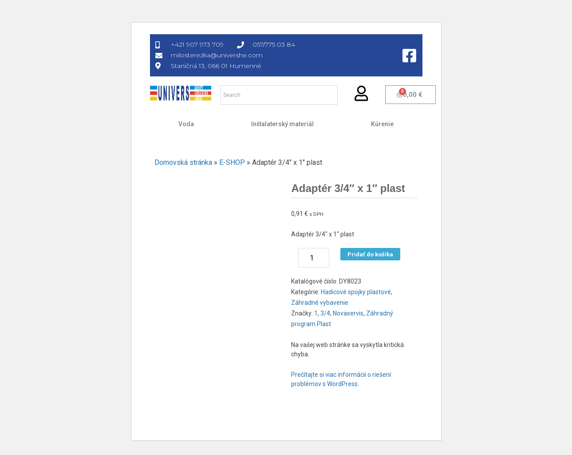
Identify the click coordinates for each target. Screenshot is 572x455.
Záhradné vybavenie (319, 302)
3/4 (325, 313)
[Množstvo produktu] (313, 257)
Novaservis (348, 313)
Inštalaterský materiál (282, 124)
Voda (186, 124)
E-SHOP (232, 162)
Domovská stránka (183, 162)
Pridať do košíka (370, 254)
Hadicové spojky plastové (356, 291)
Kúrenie (382, 124)
